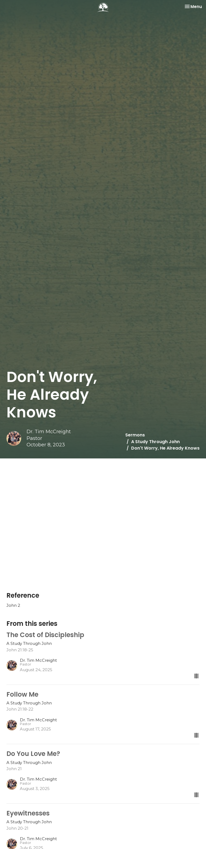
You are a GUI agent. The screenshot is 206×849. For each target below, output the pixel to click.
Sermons (135, 435)
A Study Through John (155, 442)
